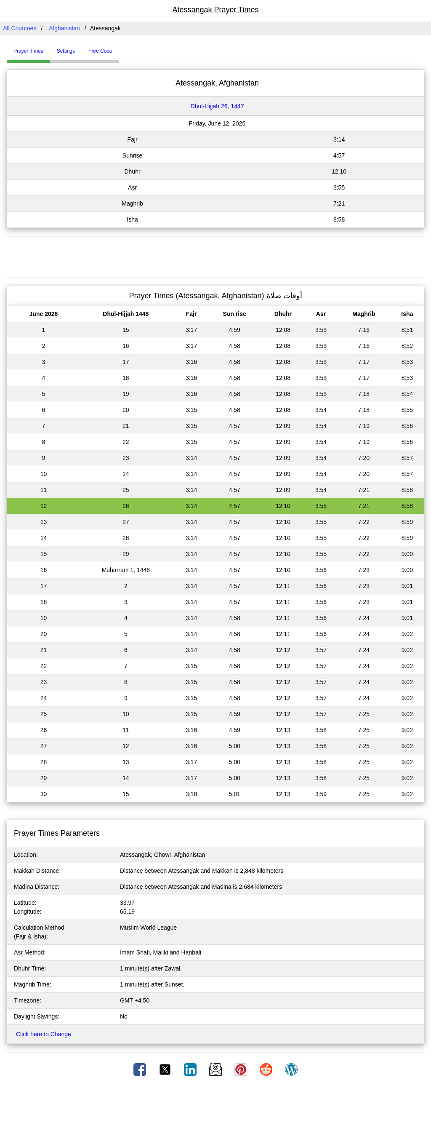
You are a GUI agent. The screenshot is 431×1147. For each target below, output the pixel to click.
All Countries (19, 28)
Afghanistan (64, 28)
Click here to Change (43, 1034)
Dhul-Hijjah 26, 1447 (217, 106)
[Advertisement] (215, 255)
